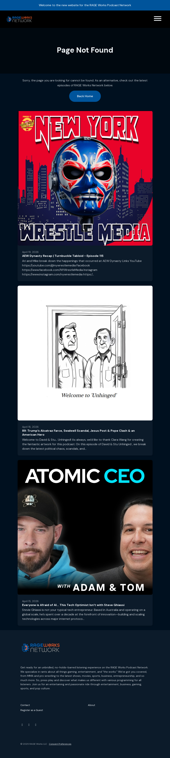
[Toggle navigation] (157, 19)
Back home (85, 96)
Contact (25, 705)
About (91, 705)
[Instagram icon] (29, 725)
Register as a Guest (31, 710)
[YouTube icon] (22, 725)
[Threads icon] (36, 725)
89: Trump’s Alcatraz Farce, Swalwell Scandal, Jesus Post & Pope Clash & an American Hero (78, 433)
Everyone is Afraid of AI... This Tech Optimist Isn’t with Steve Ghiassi (73, 605)
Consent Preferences (60, 743)
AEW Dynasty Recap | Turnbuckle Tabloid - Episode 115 (62, 256)
